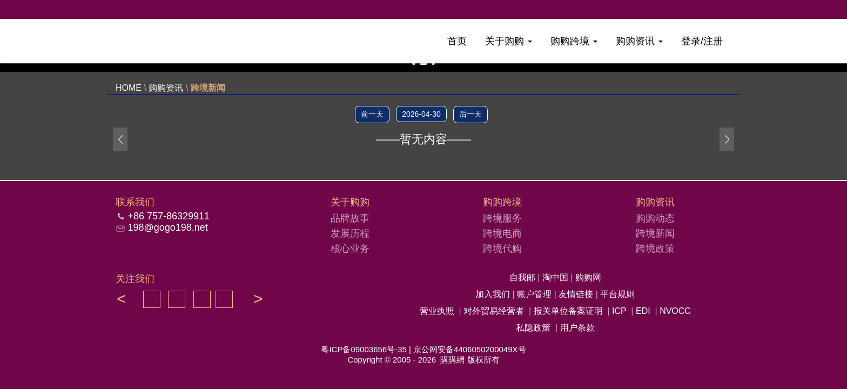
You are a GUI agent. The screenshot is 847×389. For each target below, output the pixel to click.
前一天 (372, 114)
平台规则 (617, 294)
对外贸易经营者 (493, 311)
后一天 (470, 114)
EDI (643, 311)
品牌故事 (350, 218)
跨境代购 (502, 248)
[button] (727, 139)
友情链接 (577, 294)
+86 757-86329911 (168, 216)
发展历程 (350, 233)
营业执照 (437, 311)
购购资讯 (639, 41)
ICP (619, 311)
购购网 (588, 277)
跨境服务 (502, 218)
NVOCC (675, 311)
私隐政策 (533, 327)
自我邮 (523, 277)
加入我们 (493, 294)
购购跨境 (573, 41)
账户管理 (535, 294)
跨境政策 (655, 248)
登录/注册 (702, 41)
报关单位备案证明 (568, 311)
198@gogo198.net (167, 227)
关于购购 (508, 41)
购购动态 (655, 218)
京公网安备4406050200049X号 (469, 349)
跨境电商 (502, 233)
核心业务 (350, 248)
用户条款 (577, 327)
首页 (457, 41)
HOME (129, 87)
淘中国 (556, 277)
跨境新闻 (208, 87)
